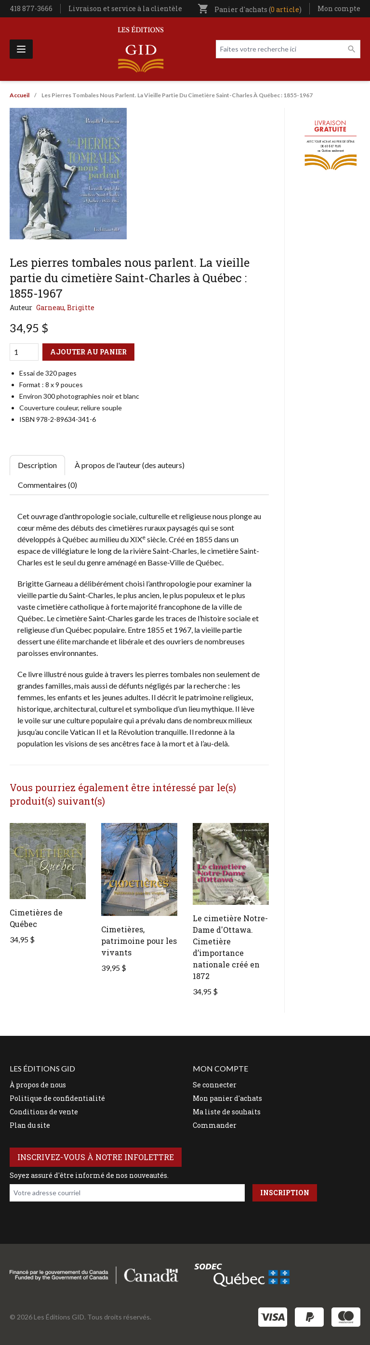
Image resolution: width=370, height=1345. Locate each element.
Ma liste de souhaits (227, 1111)
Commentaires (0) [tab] (47, 484)
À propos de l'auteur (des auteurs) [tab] (130, 465)
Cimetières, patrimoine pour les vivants (139, 940)
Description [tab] (37, 465)
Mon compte (338, 8)
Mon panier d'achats (227, 1098)
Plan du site (30, 1125)
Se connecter (215, 1084)
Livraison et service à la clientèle (125, 8)
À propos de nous (38, 1084)
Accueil (19, 95)
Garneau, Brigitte (65, 307)
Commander (215, 1125)
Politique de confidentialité (57, 1098)
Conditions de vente (44, 1111)
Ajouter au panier (88, 351)
